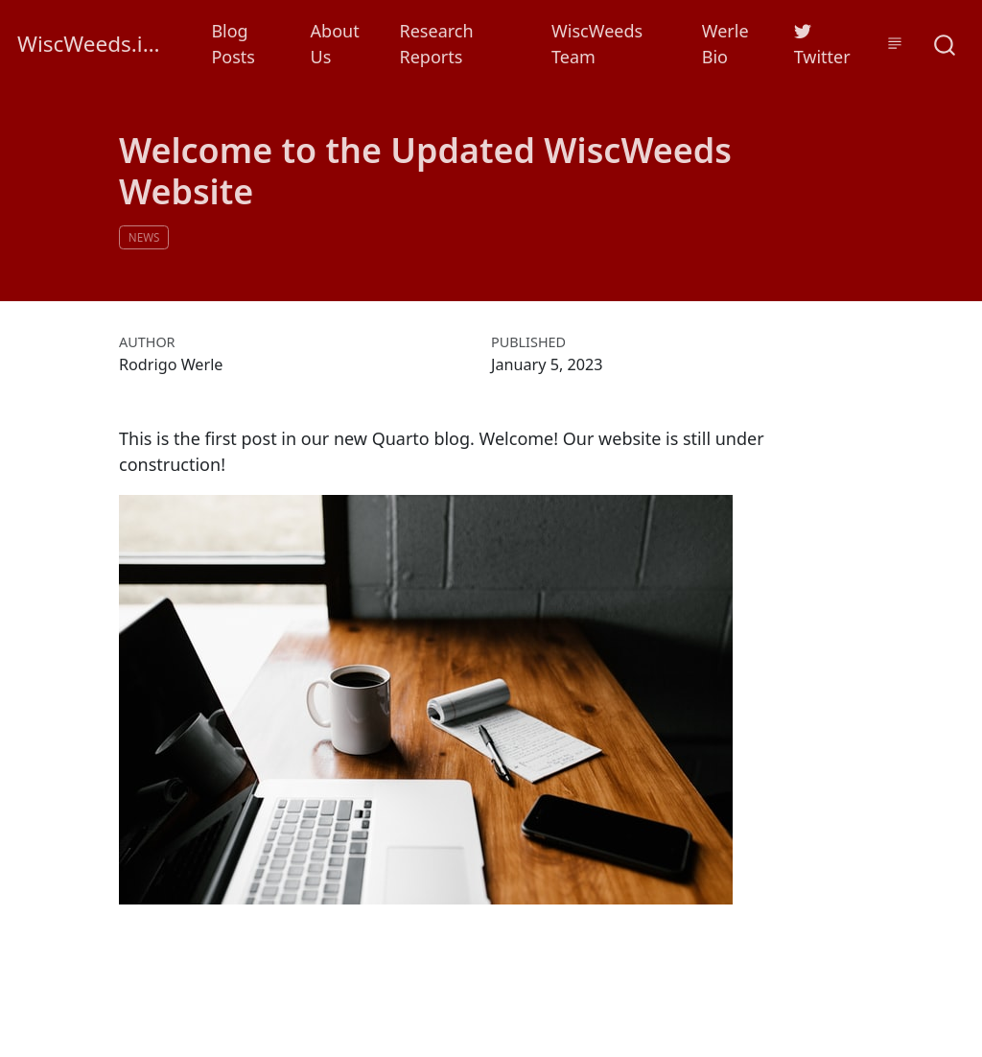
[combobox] (945, 43)
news (144, 237)
